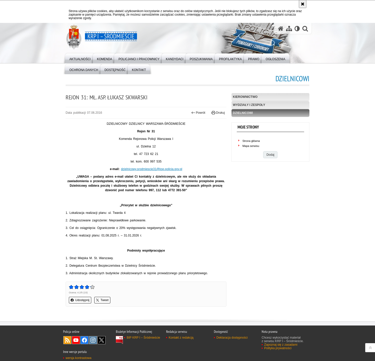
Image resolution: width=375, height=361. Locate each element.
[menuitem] (80, 58)
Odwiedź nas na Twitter (102, 340)
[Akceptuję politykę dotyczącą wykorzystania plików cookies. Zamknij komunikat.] (302, 4)
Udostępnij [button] (80, 300)
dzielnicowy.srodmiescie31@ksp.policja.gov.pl (151, 169)
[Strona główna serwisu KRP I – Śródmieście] (281, 28)
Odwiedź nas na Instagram (93, 340)
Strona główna (251, 140)
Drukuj (218, 113)
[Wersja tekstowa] (297, 28)
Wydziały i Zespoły (249, 105)
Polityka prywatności (278, 348)
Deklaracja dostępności (232, 337)
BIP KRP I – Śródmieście (143, 337)
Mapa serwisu (251, 145)
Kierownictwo (245, 97)
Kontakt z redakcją (181, 337)
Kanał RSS (67, 340)
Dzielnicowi (243, 113)
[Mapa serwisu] (289, 28)
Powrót (198, 113)
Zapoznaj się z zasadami (280, 344)
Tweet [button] (102, 300)
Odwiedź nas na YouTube (76, 340)
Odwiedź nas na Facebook (84, 340)
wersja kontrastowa (78, 358)
